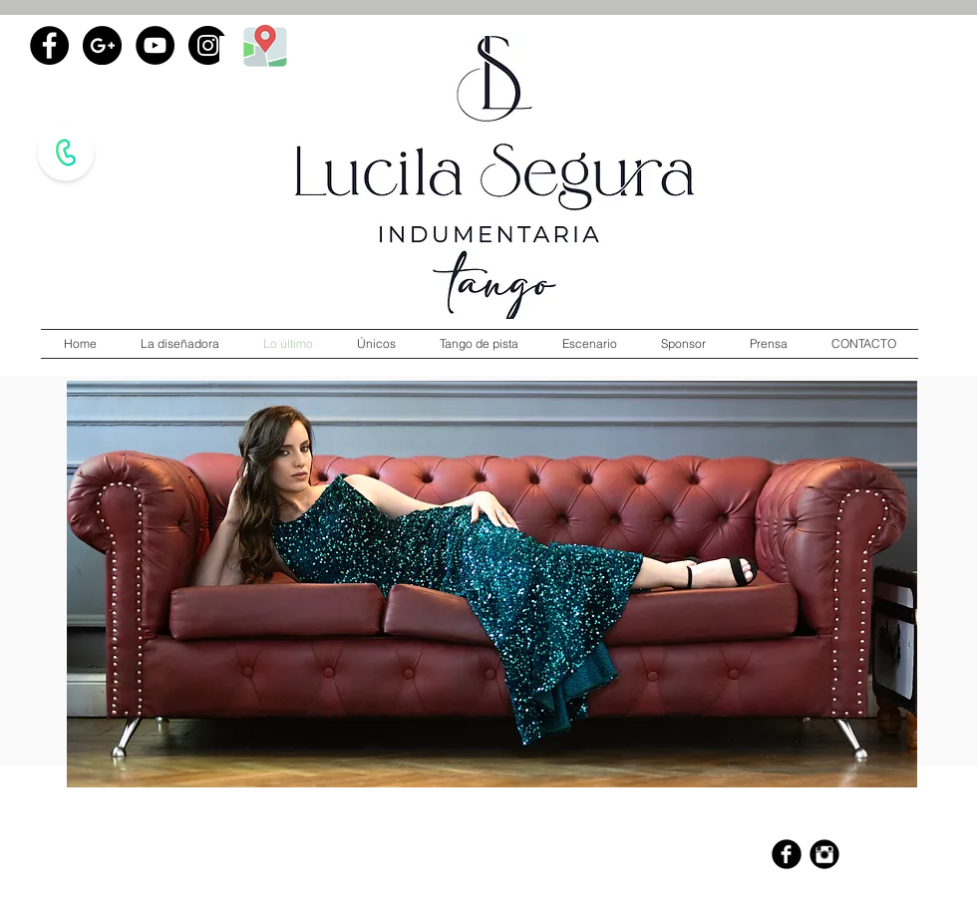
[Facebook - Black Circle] (49, 45)
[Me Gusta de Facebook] (154, 109)
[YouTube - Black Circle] (155, 45)
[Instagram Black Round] (824, 854)
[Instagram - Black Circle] (207, 45)
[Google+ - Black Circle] (102, 45)
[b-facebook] (787, 854)
